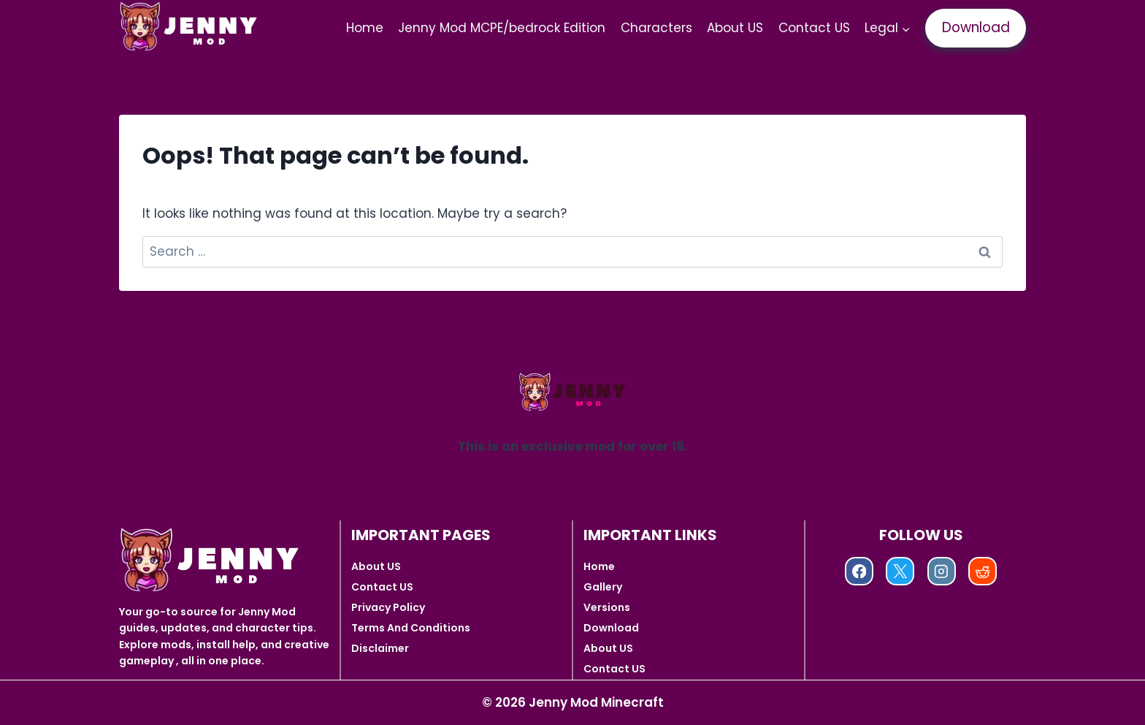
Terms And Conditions (410, 627)
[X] (900, 571)
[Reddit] (982, 571)
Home (364, 28)
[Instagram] (941, 571)
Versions (606, 607)
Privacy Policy (388, 607)
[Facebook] (859, 571)
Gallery (602, 587)
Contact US (814, 28)
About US (735, 28)
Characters (656, 28)
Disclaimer (380, 648)
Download (976, 27)
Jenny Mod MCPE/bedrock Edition (501, 28)
